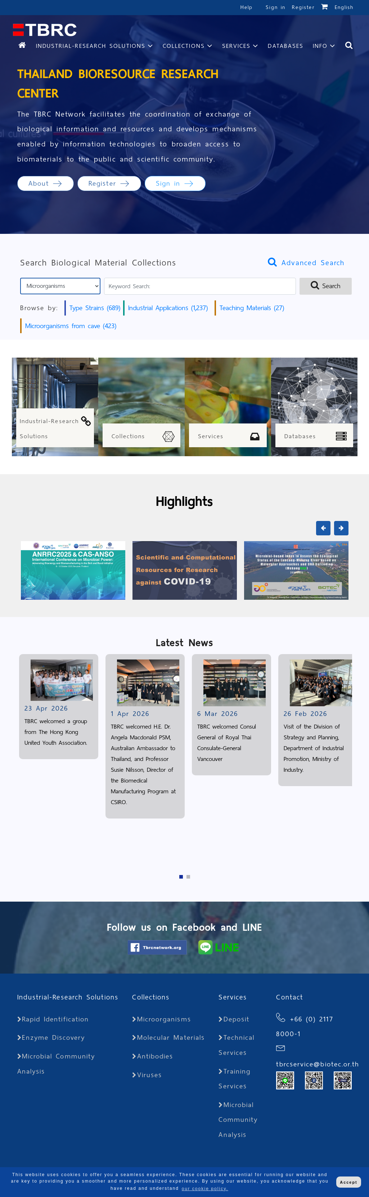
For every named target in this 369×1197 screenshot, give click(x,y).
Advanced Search (306, 262)
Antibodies (152, 1056)
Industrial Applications (168, 308)
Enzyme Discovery (51, 1037)
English (344, 7)
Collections (184, 46)
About (45, 183)
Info (320, 46)
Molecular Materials (168, 1037)
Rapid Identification (53, 1019)
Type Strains (94, 308)
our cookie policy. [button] (205, 1188)
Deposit (234, 1019)
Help (246, 7)
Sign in (277, 7)
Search (326, 286)
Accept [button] (348, 1182)
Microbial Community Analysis (238, 1120)
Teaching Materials (252, 308)
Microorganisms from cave (70, 326)
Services (236, 46)
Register (303, 7)
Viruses (147, 1075)
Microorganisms (161, 1019)
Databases (285, 46)
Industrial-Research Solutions (90, 46)
